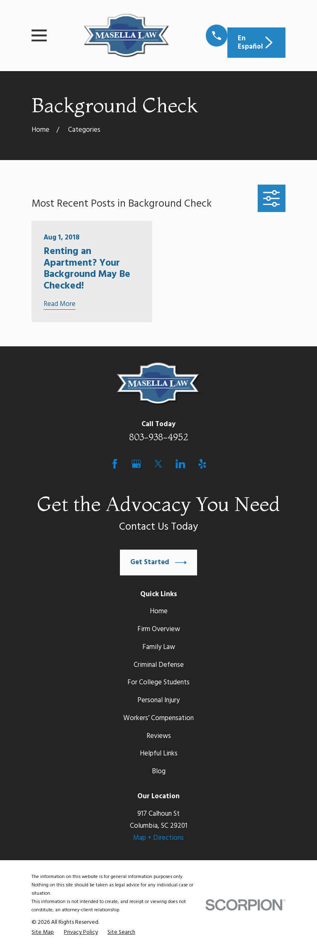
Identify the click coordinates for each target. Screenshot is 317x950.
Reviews (158, 736)
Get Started (158, 562)
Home (159, 611)
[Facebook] (114, 464)
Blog (159, 771)
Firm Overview (158, 629)
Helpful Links (159, 753)
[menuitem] (43, 933)
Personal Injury (158, 700)
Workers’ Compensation (158, 718)
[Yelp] (202, 464)
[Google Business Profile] (136, 464)
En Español (256, 42)
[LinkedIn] (180, 464)
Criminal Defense (159, 665)
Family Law (158, 647)
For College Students (158, 682)
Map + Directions (158, 838)
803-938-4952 (158, 437)
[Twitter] (158, 464)
